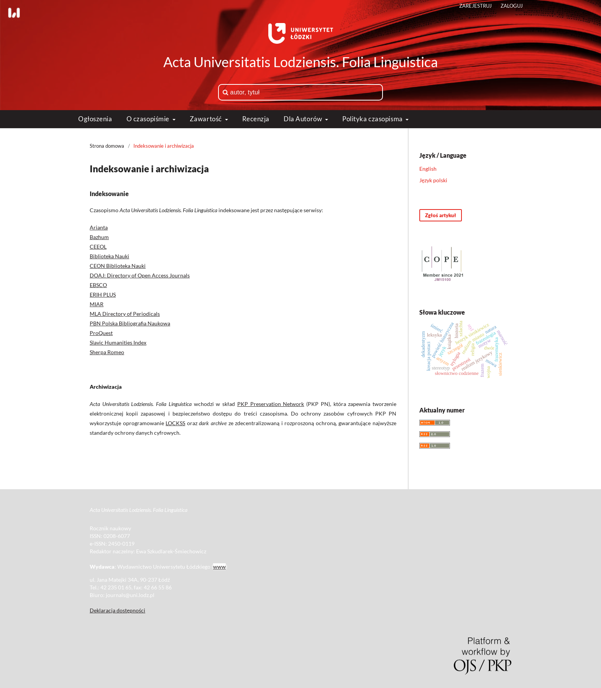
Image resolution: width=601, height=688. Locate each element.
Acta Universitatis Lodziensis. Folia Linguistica (300, 61)
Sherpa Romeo (107, 352)
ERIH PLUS (103, 294)
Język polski (433, 180)
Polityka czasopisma (373, 119)
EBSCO (98, 285)
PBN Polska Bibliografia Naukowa (130, 323)
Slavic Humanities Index (118, 342)
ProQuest (101, 333)
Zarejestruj (475, 6)
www (219, 566)
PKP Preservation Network (270, 404)
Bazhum (99, 237)
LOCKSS (175, 423)
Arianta (99, 227)
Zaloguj (512, 6)
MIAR (96, 304)
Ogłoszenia (95, 119)
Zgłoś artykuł (440, 215)
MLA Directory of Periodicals (125, 313)
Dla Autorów (303, 119)
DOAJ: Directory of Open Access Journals (140, 275)
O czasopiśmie (148, 119)
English (428, 168)
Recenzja (255, 119)
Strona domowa (107, 146)
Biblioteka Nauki (109, 256)
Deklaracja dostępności (117, 610)
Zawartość (206, 119)
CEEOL (98, 246)
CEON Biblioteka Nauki (118, 265)
